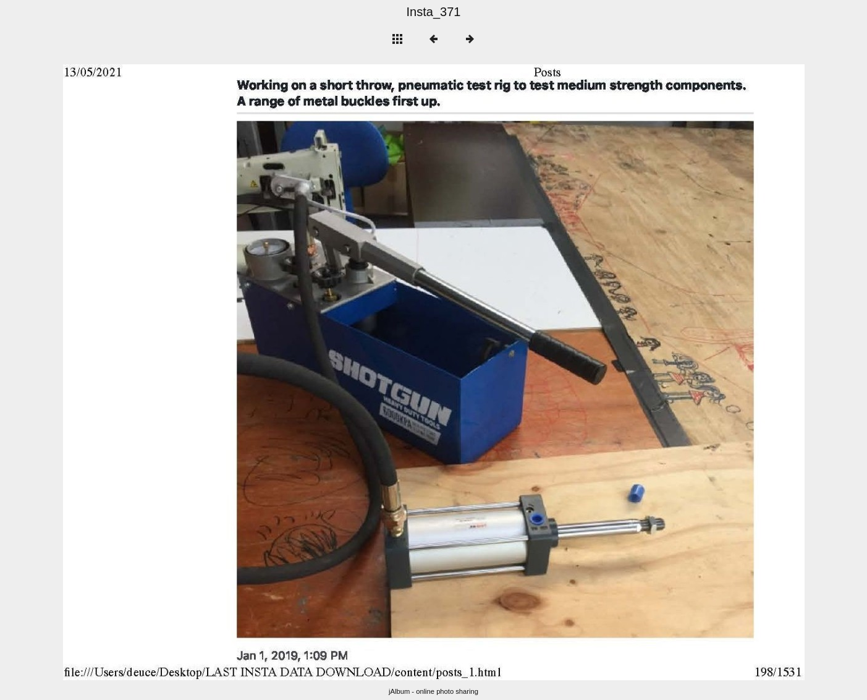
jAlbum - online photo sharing (433, 691)
